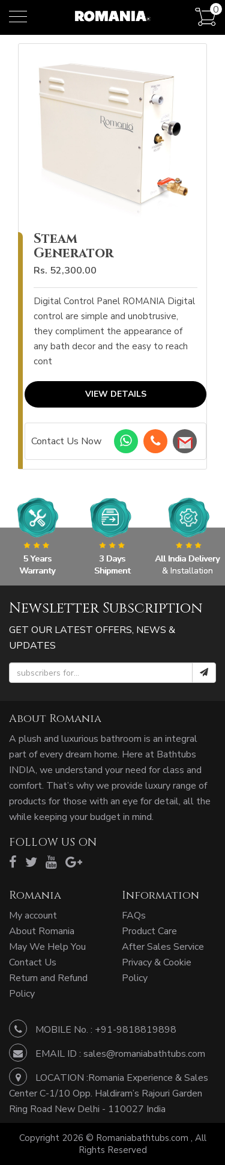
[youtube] (51, 863)
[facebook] (13, 863)
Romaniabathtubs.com (143, 1138)
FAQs (134, 915)
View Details (115, 394)
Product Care (149, 931)
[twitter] (31, 863)
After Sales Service (163, 946)
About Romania (41, 931)
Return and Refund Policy (48, 985)
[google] (73, 863)
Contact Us (32, 962)
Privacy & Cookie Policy (156, 970)
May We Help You (47, 946)
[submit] (204, 672)
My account (33, 915)
